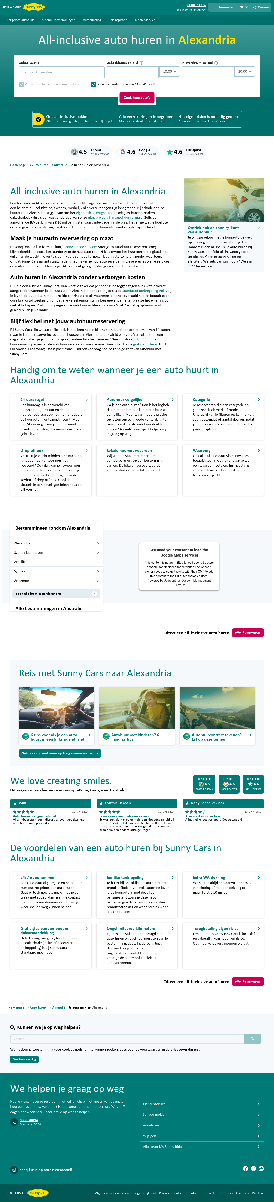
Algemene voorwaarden (112, 1193)
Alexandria (56, 543)
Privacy (164, 1193)
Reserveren (247, 632)
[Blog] (261, 1168)
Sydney (56, 571)
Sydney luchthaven (56, 553)
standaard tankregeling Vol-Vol (146, 291)
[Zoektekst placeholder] (127, 1039)
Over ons (242, 1193)
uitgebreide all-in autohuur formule (115, 217)
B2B (220, 1193)
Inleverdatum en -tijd (200, 63)
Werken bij (259, 1193)
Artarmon (56, 581)
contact (201, 10)
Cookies (178, 1193)
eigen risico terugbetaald (95, 213)
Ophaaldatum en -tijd (125, 63)
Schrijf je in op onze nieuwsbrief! (46, 1170)
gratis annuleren (145, 344)
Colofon (192, 1193)
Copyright (207, 1193)
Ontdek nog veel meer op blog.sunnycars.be (60, 753)
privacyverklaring (184, 1049)
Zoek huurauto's (137, 98)
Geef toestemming (24, 1059)
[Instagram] (253, 1168)
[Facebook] (245, 1168)
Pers (230, 1193)
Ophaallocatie (29, 62)
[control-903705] (133, 72)
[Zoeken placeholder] (252, 1039)
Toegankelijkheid (144, 1193)
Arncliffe (56, 562)
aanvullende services (81, 247)
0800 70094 (29, 1120)
